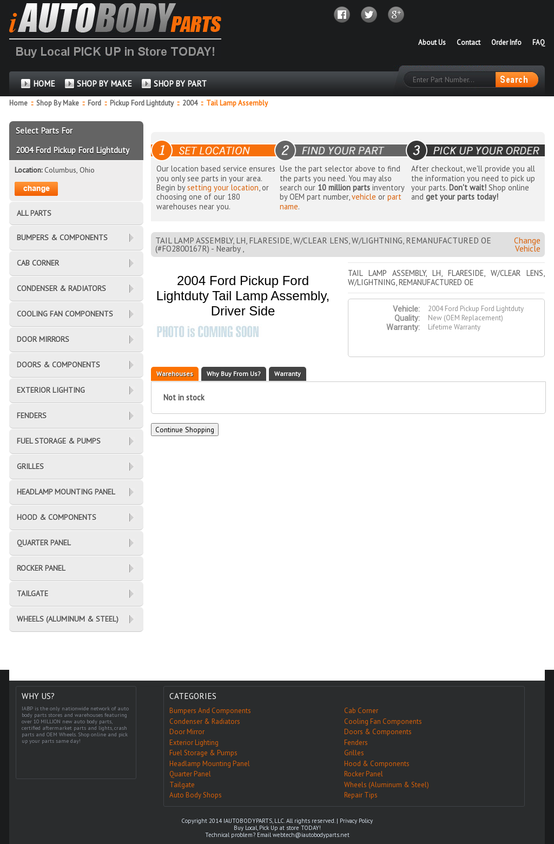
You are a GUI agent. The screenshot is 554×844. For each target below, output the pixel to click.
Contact (468, 42)
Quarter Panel (190, 774)
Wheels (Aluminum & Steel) (386, 784)
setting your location (223, 187)
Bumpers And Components (210, 710)
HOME (44, 83)
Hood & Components (377, 763)
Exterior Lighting (194, 742)
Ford (95, 103)
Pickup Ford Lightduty (142, 103)
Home (18, 103)
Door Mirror (187, 731)
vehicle (364, 197)
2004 (190, 103)
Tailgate (182, 784)
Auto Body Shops (195, 795)
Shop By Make (57, 103)
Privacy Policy (356, 821)
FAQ (538, 42)
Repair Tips (361, 795)
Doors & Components (378, 731)
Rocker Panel (363, 774)
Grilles (354, 752)
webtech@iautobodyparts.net (311, 835)
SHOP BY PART (180, 83)
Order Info (506, 42)
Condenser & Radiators (204, 721)
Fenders (356, 742)
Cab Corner (361, 710)
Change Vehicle (527, 244)
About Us (432, 42)
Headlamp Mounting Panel (209, 763)
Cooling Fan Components (383, 721)
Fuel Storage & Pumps (203, 752)
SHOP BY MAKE (104, 83)
